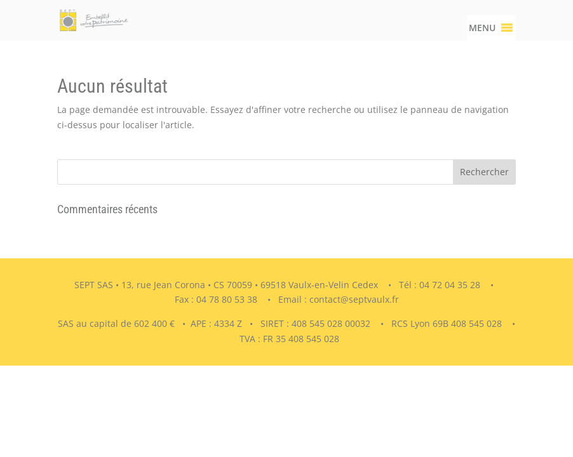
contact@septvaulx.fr (354, 299)
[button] (482, 28)
